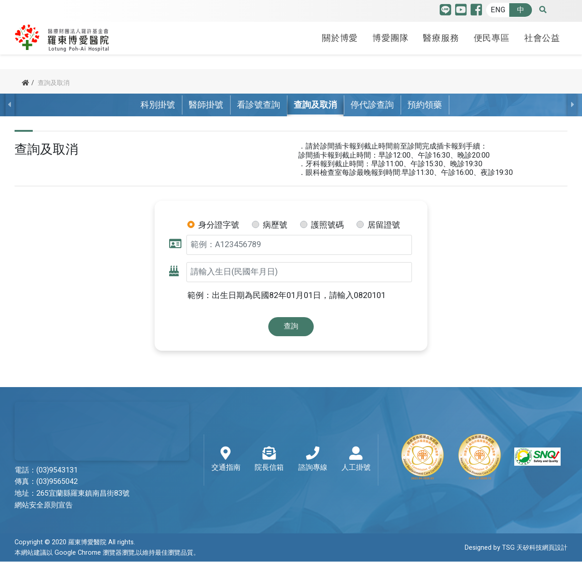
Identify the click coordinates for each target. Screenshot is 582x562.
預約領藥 (424, 105)
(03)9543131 (57, 470)
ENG (498, 10)
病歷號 (275, 225)
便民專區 (492, 37)
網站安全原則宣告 (44, 505)
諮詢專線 (312, 459)
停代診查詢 (372, 105)
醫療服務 (441, 37)
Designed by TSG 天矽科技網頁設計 (516, 547)
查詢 (291, 326)
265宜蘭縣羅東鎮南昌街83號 (83, 493)
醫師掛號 (206, 105)
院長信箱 (269, 459)
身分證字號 (218, 225)
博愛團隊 (390, 37)
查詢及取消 (315, 105)
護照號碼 (327, 225)
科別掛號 (157, 105)
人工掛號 (356, 459)
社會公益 (542, 37)
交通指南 (226, 459)
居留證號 (383, 225)
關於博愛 (340, 37)
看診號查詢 (258, 105)
